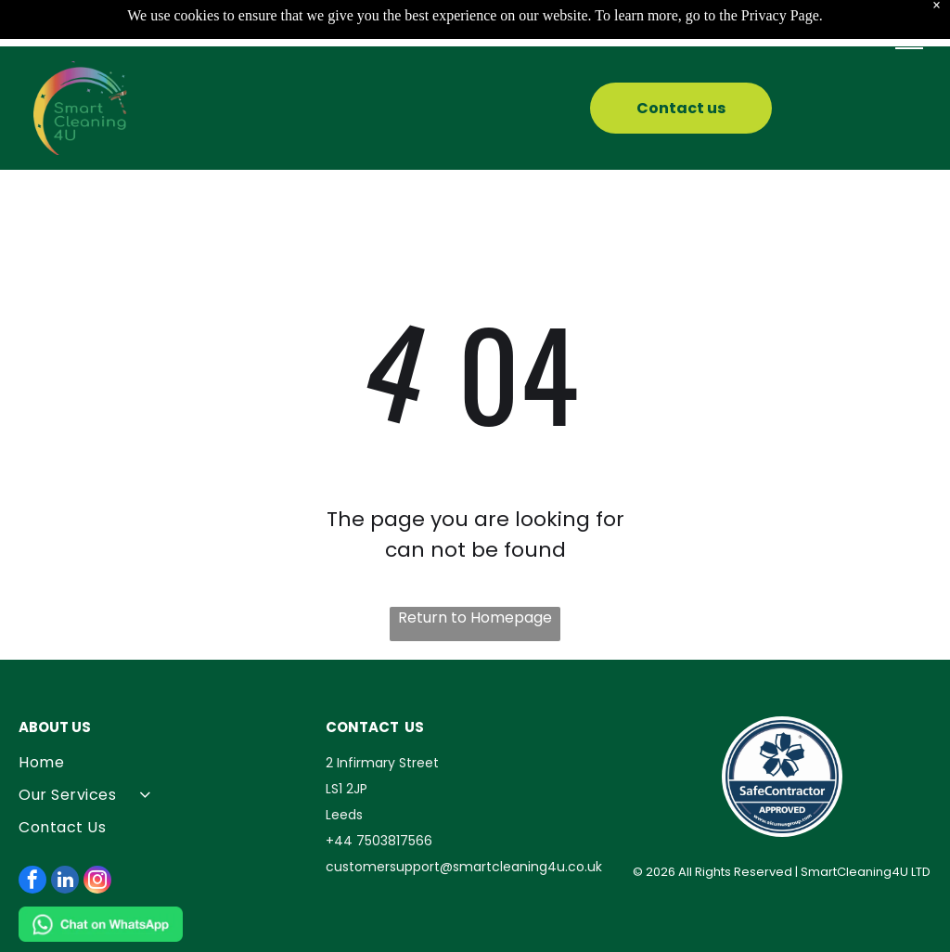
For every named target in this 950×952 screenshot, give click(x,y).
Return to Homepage (475, 617)
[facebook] (32, 882)
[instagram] (97, 882)
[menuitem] (167, 762)
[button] (909, 41)
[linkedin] (65, 882)
